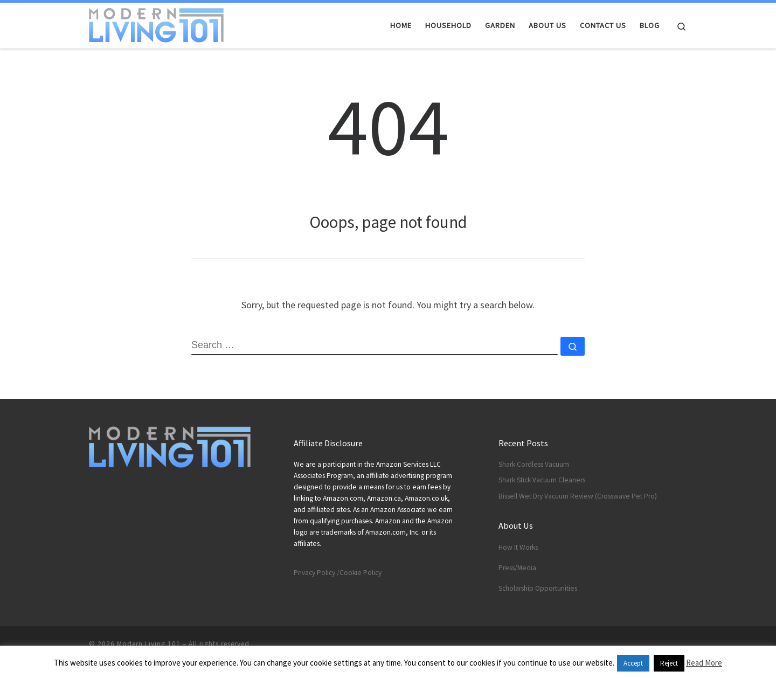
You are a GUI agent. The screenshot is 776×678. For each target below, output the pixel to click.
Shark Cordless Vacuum (533, 464)
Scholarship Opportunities (537, 588)
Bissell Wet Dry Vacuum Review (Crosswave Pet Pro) (577, 496)
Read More (704, 663)
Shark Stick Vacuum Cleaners (541, 480)
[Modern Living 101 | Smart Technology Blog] (156, 23)
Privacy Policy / (317, 572)
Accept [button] (633, 663)
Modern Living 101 (149, 643)
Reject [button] (669, 663)
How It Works (518, 547)
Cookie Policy (361, 572)
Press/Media (517, 567)
